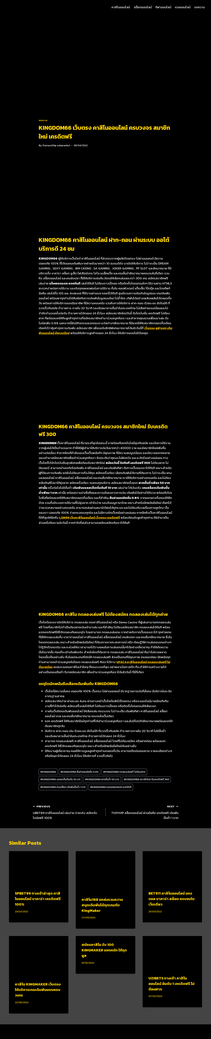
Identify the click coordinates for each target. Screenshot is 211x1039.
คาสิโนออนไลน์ (120, 7)
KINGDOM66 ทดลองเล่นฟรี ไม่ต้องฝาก (124, 772)
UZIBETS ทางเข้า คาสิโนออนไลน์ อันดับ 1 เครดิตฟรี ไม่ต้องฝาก (171, 983)
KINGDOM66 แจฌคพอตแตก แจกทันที (110, 787)
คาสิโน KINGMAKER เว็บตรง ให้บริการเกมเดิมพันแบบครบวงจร (38, 989)
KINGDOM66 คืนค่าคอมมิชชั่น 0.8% (79, 772)
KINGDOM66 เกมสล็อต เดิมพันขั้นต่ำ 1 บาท (63, 787)
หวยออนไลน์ (182, 7)
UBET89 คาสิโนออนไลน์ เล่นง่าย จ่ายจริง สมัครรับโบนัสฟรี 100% (67, 812)
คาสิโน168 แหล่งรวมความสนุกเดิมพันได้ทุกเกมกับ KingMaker (102, 905)
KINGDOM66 (48, 772)
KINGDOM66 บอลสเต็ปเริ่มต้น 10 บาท (60, 779)
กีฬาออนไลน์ (163, 7)
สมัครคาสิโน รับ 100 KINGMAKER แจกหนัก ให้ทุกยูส (104, 950)
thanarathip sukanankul (56, 145)
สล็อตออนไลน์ (143, 7)
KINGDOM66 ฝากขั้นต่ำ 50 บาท (102, 779)
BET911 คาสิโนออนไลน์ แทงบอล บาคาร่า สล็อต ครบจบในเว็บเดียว (171, 899)
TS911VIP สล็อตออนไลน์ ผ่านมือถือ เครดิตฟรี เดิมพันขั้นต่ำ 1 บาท (143, 812)
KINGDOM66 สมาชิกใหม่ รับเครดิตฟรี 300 (146, 779)
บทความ (199, 7)
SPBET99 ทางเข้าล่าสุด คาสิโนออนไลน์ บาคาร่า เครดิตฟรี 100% (38, 899)
